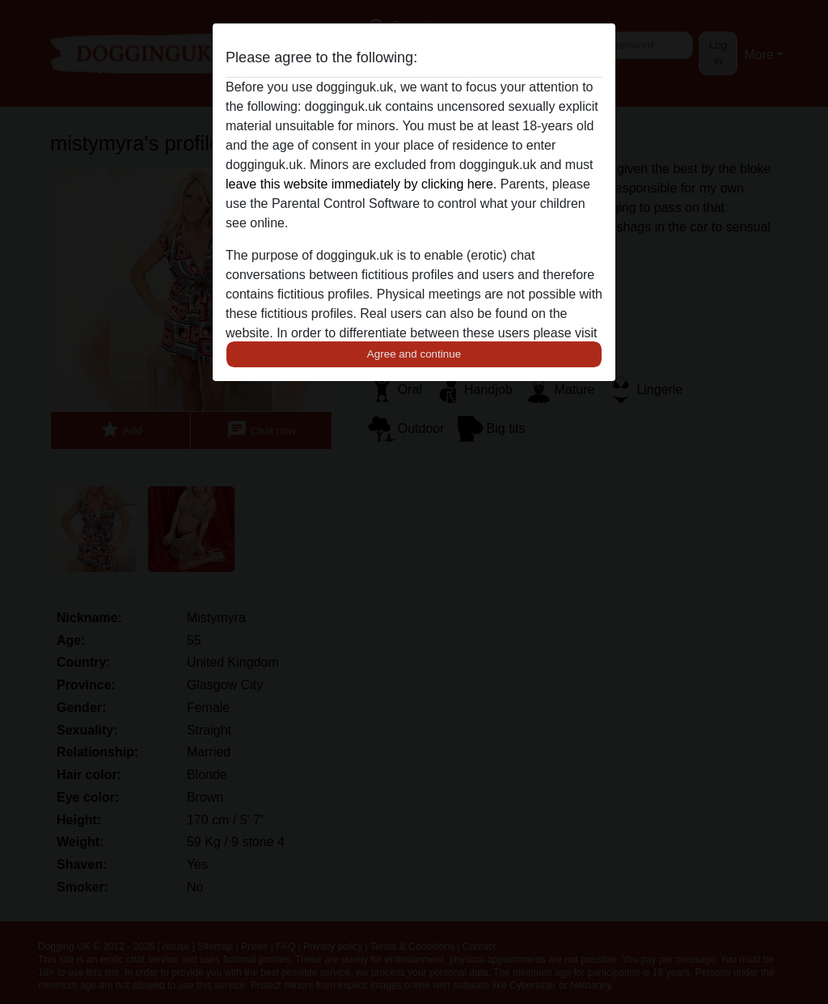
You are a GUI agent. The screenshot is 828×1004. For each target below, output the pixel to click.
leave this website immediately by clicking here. (361, 184)
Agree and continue (414, 354)
